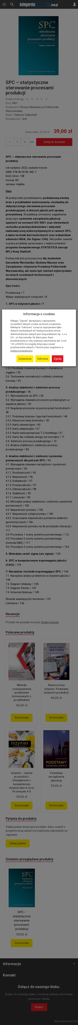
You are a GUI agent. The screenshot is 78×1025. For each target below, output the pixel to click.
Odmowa (42, 358)
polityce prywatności (21, 350)
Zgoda (57, 358)
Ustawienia (25, 358)
